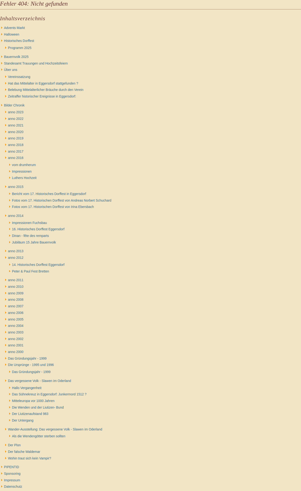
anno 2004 (16, 326)
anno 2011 (16, 280)
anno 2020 (16, 132)
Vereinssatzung (19, 77)
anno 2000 (16, 352)
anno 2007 (16, 306)
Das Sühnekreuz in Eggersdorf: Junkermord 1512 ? (49, 394)
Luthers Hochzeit (24, 178)
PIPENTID (11, 467)
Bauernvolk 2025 (16, 57)
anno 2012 (16, 258)
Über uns (10, 70)
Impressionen (22, 171)
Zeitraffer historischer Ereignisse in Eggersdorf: (42, 96)
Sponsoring (12, 473)
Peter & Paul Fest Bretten (30, 271)
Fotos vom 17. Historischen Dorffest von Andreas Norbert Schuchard (61, 200)
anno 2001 (16, 345)
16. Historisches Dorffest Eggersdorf (38, 229)
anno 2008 (16, 299)
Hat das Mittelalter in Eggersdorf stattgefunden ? (43, 83)
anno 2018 (16, 145)
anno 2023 (16, 112)
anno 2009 (16, 293)
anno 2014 (16, 216)
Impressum (12, 480)
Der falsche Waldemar (24, 452)
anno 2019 (16, 138)
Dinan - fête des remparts (30, 236)
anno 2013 (16, 251)
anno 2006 (16, 313)
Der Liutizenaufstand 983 (30, 414)
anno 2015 (16, 187)
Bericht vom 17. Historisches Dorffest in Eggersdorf (49, 194)
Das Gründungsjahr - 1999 (27, 358)
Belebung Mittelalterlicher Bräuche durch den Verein (45, 90)
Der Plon (14, 445)
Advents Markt (14, 28)
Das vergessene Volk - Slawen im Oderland (39, 381)
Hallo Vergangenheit (26, 388)
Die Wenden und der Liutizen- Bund (38, 407)
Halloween (11, 34)
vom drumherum (24, 165)
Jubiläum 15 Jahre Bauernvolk (34, 242)
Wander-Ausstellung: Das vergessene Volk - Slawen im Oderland (55, 429)
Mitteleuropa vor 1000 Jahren (33, 401)
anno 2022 (16, 119)
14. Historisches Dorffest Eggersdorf (38, 265)
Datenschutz (13, 486)
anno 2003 (16, 332)
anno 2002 (16, 339)
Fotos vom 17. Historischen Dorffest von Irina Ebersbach (53, 207)
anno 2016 (16, 158)
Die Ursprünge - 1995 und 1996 (31, 365)
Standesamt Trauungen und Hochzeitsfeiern (36, 63)
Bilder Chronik (14, 105)
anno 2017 (16, 151)
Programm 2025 (20, 48)
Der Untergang (22, 420)
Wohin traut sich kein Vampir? (29, 458)
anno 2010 (16, 286)
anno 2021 (16, 125)
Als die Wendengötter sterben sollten (38, 436)
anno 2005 (16, 319)
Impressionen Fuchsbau (29, 223)
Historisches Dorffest (19, 41)
